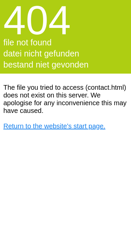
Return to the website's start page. (54, 126)
